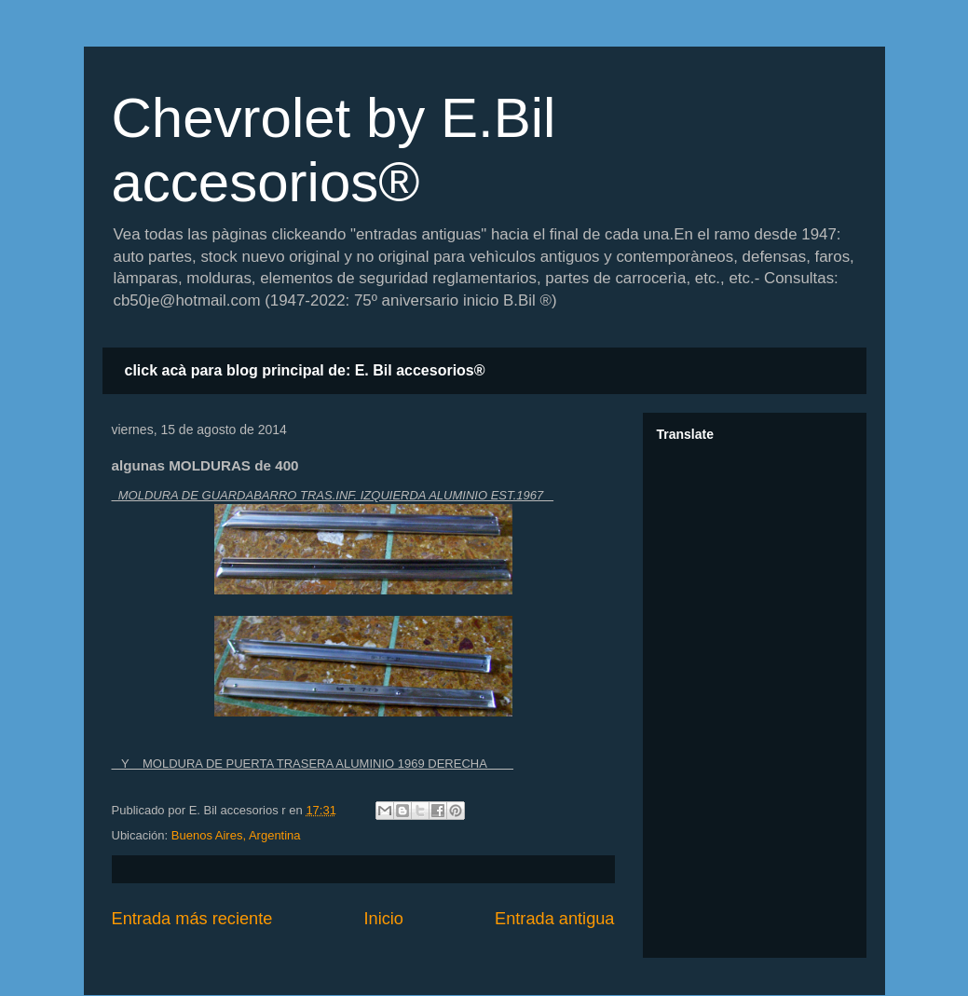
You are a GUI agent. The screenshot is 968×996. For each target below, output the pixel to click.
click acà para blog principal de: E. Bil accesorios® (305, 370)
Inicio (382, 918)
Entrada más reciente (192, 918)
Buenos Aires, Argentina (236, 835)
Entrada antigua (554, 918)
